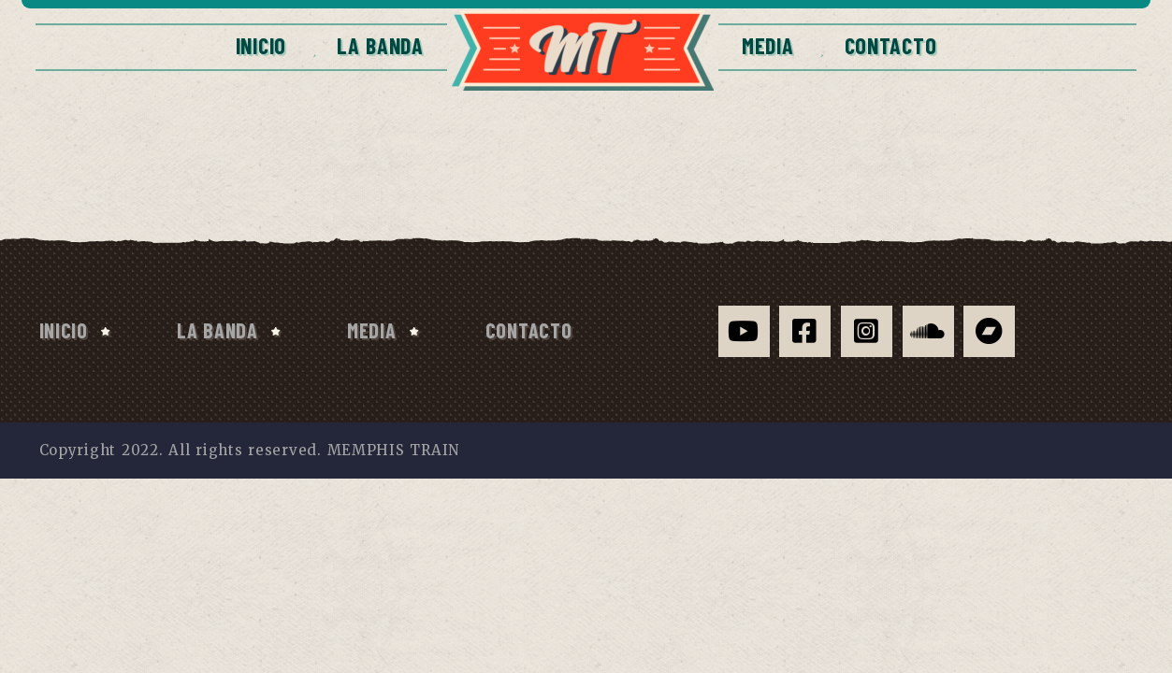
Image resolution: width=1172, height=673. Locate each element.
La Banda (380, 45)
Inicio (261, 45)
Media (768, 45)
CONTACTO (891, 45)
